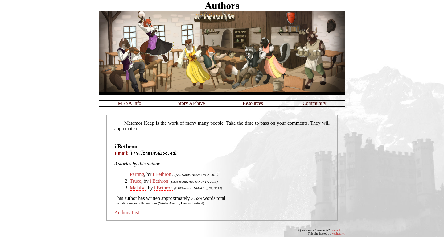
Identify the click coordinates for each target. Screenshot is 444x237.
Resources (253, 103)
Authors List (126, 212)
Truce (135, 181)
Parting (137, 174)
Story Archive (191, 103)
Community (314, 103)
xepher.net (338, 233)
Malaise (138, 187)
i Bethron (162, 174)
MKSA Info (129, 103)
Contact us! (338, 230)
